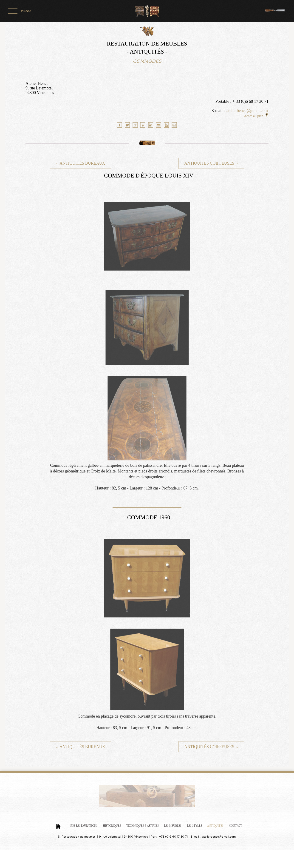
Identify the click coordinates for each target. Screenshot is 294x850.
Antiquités (215, 825)
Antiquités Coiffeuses (211, 163)
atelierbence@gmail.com (247, 110)
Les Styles (194, 825)
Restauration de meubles (79, 836)
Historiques (112, 825)
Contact (235, 825)
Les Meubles (172, 825)
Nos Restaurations (84, 825)
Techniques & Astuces (142, 825)
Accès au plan (256, 116)
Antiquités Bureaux (80, 163)
